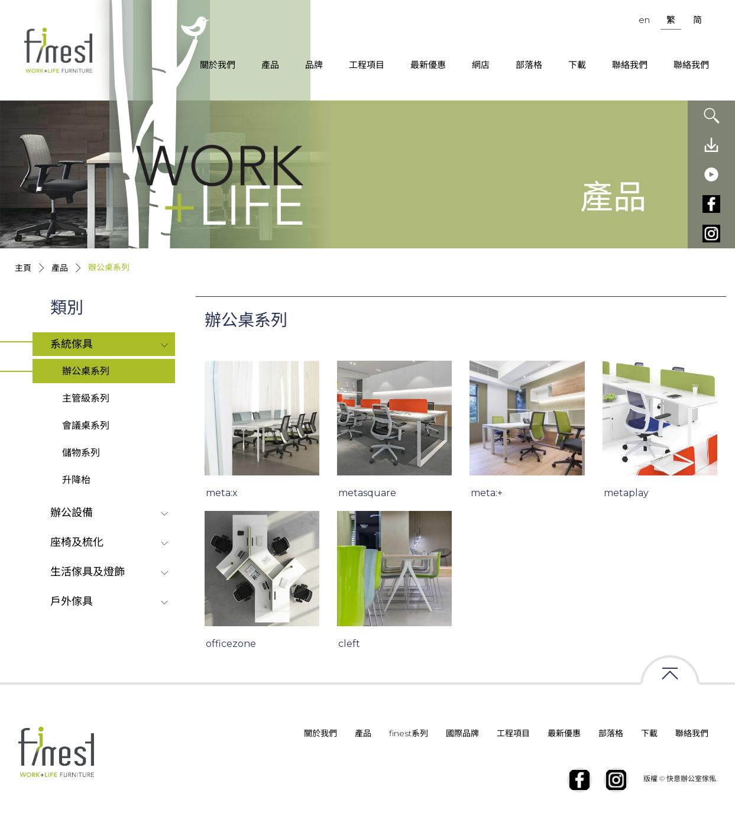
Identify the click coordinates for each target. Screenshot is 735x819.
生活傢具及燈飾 (87, 571)
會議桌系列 (85, 425)
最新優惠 (428, 64)
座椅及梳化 (76, 542)
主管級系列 (85, 398)
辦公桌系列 (85, 371)
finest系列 (408, 733)
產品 (270, 64)
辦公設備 (71, 512)
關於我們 (217, 64)
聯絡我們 (629, 64)
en (644, 19)
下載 (577, 64)
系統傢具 (71, 344)
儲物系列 (81, 452)
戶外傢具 (71, 601)
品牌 (314, 64)
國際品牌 (462, 733)
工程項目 (366, 64)
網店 (481, 64)
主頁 (23, 268)
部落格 (529, 64)
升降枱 (76, 479)
